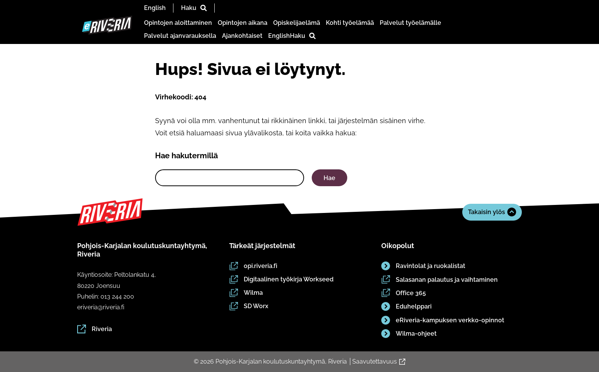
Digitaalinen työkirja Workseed (281, 279)
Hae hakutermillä (186, 155)
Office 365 (403, 293)
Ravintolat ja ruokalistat (423, 266)
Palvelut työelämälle (410, 22)
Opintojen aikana (242, 22)
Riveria (94, 329)
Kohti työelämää (350, 22)
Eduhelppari (406, 306)
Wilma (246, 293)
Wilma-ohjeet (409, 334)
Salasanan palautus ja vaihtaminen (439, 280)
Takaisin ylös (492, 212)
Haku (194, 7)
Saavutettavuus (378, 361)
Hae (329, 178)
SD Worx (248, 306)
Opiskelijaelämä (296, 22)
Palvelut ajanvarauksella (180, 35)
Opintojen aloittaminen (178, 22)
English (155, 7)
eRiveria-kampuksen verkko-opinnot (442, 320)
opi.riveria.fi (253, 266)
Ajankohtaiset (242, 35)
